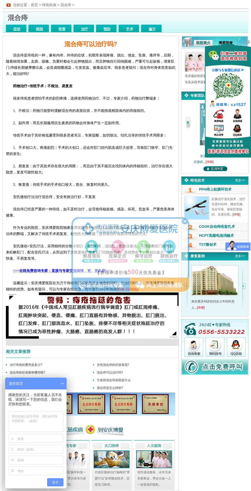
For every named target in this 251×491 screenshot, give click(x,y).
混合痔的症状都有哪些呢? (27, 372)
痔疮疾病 (49, 5)
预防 (107, 29)
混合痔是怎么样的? (110, 388)
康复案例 (197, 256)
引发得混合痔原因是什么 (114, 380)
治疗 (84, 29)
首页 (34, 5)
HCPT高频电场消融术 (216, 235)
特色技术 (197, 180)
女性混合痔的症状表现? (113, 365)
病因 (39, 29)
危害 (62, 29)
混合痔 (65, 5)
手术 (129, 29)
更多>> (240, 180)
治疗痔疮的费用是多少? (26, 365)
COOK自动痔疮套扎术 (217, 226)
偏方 (152, 29)
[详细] (210, 162)
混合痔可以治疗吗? (110, 372)
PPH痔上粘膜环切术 (215, 189)
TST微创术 (207, 244)
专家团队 (197, 95)
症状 (16, 29)
